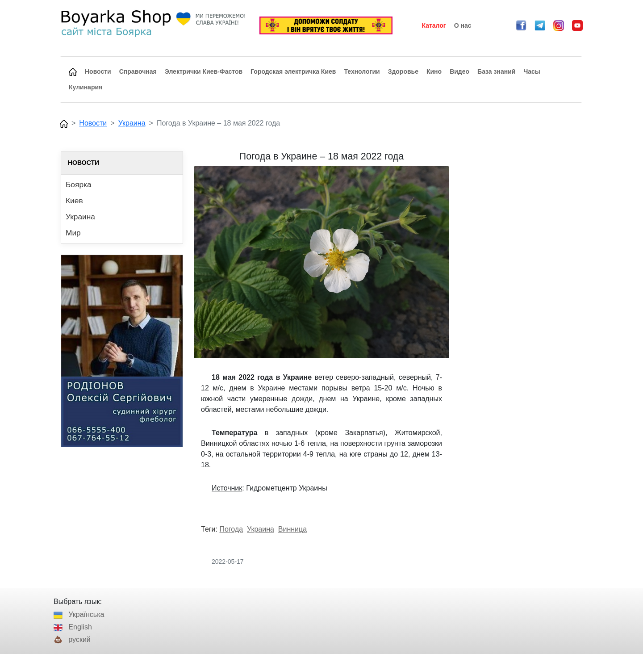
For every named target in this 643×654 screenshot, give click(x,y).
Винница (292, 529)
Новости (93, 123)
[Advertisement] (521, 285)
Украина (132, 123)
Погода (231, 529)
